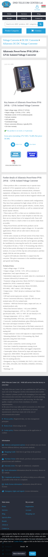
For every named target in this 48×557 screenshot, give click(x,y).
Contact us (38, 18)
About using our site (14, 426)
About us (24, 18)
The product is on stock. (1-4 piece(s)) (19, 131)
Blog (38, 14)
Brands (9, 18)
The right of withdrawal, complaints (20, 466)
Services (24, 14)
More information (19, 554)
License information (20, 491)
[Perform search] (40, 24)
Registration (30, 506)
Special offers (6, 517)
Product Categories (12, 31)
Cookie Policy (18, 541)
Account (28, 510)
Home (9, 14)
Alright (32, 554)
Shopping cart (30, 514)
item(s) (36, 31)
